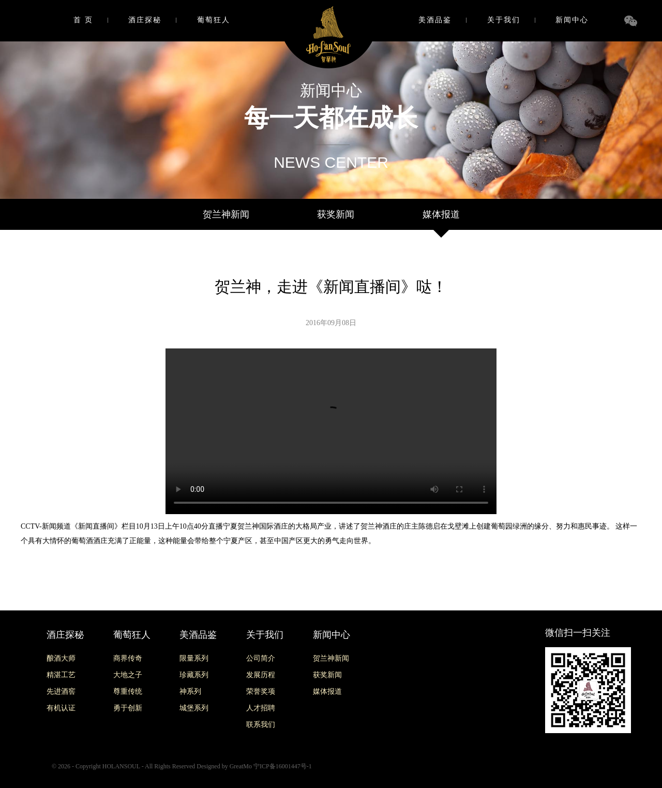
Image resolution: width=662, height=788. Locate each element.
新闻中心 (572, 20)
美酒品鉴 (435, 20)
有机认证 (61, 708)
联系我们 (260, 724)
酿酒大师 (61, 658)
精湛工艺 (61, 675)
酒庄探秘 (144, 20)
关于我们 (503, 20)
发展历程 (260, 675)
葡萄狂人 (213, 20)
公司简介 (260, 658)
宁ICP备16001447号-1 (282, 766)
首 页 (83, 20)
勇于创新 (127, 708)
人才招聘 (260, 708)
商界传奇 (127, 658)
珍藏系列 (193, 675)
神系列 (190, 691)
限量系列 (193, 658)
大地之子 (127, 675)
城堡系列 (193, 708)
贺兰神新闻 (226, 214)
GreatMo (241, 766)
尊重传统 (127, 691)
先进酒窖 (61, 691)
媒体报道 (441, 214)
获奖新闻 (335, 214)
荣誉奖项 (260, 691)
